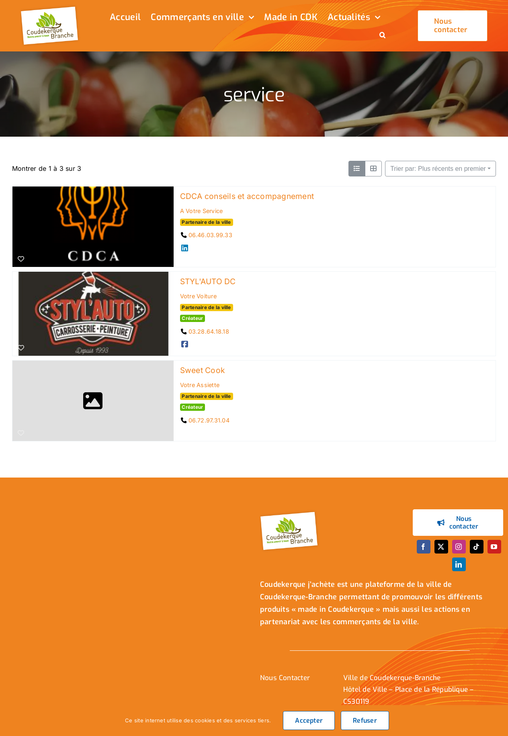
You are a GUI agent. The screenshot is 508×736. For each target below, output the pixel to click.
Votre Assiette (199, 384)
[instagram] (459, 547)
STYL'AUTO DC (208, 281)
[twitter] (441, 547)
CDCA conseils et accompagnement (247, 196)
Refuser (365, 720)
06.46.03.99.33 (210, 235)
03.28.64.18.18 (208, 331)
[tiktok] (476, 547)
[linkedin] (459, 564)
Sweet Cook (202, 370)
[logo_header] (50, 7)
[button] (382, 36)
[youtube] (494, 547)
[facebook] (423, 547)
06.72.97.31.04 (208, 419)
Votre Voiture (198, 296)
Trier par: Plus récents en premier (438, 168)
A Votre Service (201, 210)
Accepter (309, 720)
